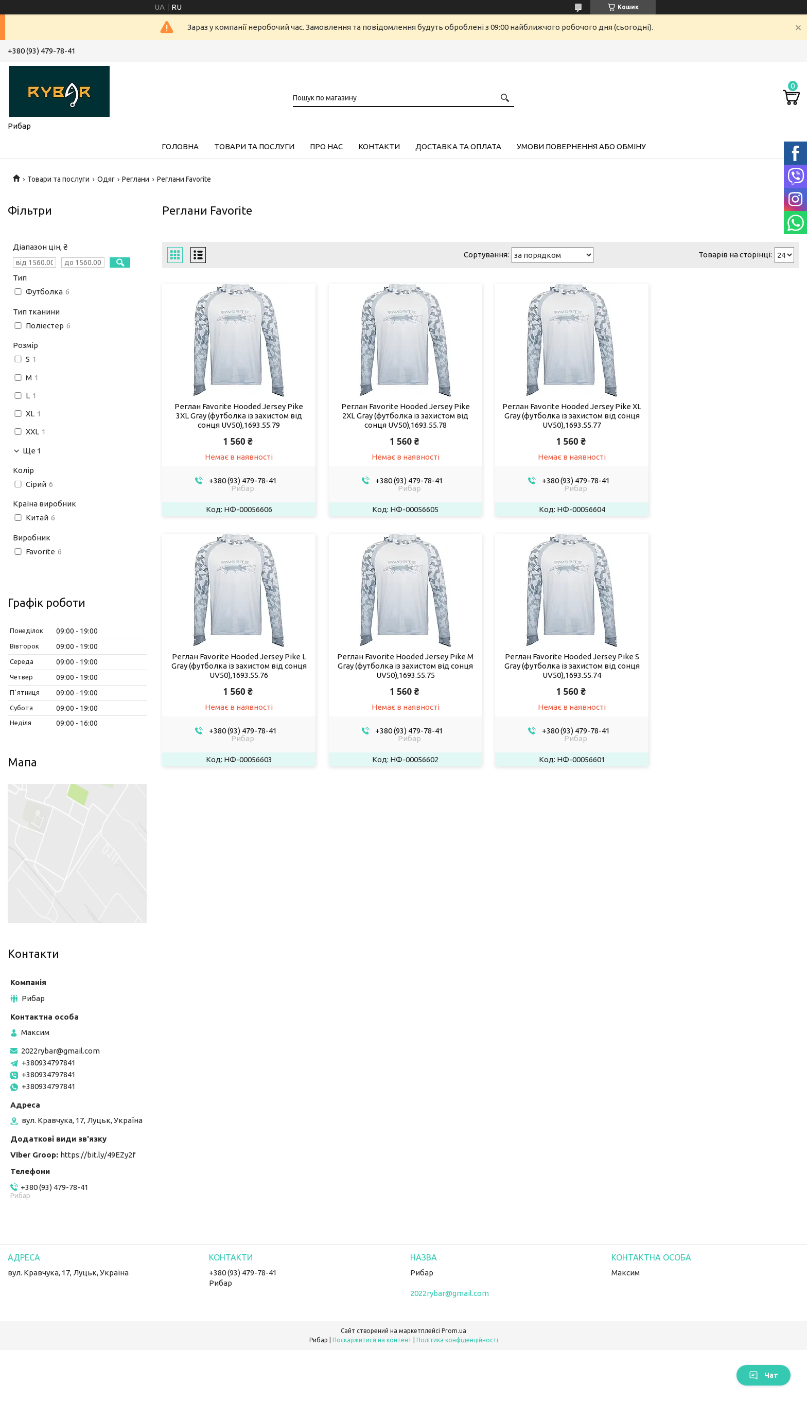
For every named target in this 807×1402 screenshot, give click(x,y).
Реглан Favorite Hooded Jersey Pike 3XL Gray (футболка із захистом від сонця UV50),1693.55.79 (236, 415)
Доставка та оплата (458, 146)
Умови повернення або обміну (581, 146)
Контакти (379, 146)
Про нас (326, 146)
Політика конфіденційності (457, 1340)
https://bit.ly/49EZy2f (97, 1154)
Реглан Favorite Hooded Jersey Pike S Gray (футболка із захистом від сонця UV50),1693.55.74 (399, 666)
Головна (180, 146)
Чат (763, 1375)
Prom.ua (454, 1330)
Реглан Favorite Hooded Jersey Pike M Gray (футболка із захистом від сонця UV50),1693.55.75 (237, 666)
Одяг (106, 179)
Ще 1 (32, 451)
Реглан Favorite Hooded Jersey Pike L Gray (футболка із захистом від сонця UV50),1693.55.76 (724, 415)
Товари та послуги (254, 146)
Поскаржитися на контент (372, 1340)
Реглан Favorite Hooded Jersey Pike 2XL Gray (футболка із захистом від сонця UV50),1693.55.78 (399, 415)
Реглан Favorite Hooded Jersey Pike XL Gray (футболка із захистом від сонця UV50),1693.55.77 (562, 415)
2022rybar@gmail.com (60, 1050)
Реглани (135, 179)
